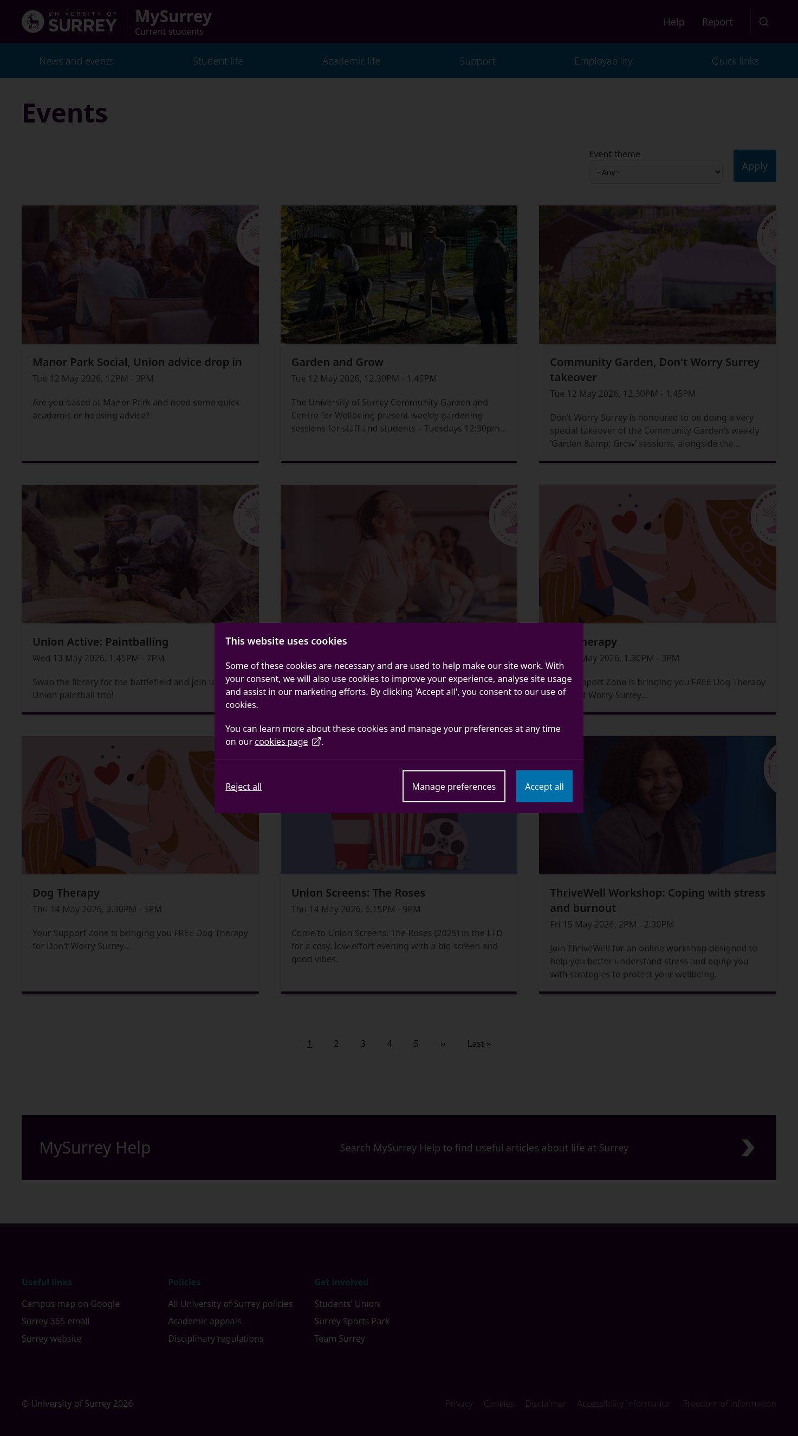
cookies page (288, 742)
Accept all (544, 787)
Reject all (243, 787)
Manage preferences (454, 787)
